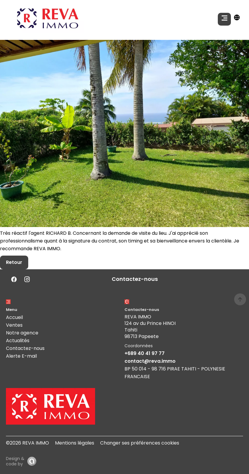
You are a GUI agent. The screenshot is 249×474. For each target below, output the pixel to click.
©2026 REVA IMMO (27, 442)
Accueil (14, 317)
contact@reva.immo (150, 361)
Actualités (17, 340)
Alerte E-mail (21, 356)
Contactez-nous (25, 348)
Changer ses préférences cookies (139, 442)
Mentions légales (74, 442)
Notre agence (22, 332)
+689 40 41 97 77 (144, 353)
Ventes (14, 325)
